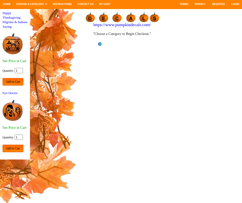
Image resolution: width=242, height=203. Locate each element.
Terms (184, 4)
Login (235, 4)
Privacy (200, 4)
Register (218, 4)
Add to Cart (13, 82)
